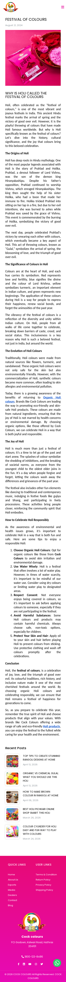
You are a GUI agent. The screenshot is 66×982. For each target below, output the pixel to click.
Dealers (12, 895)
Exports (12, 884)
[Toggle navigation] (62, 7)
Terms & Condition (46, 874)
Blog (10, 905)
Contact (12, 900)
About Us (13, 879)
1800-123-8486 (32, 956)
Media (11, 890)
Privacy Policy (43, 884)
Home (11, 874)
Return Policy (43, 879)
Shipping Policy (44, 890)
